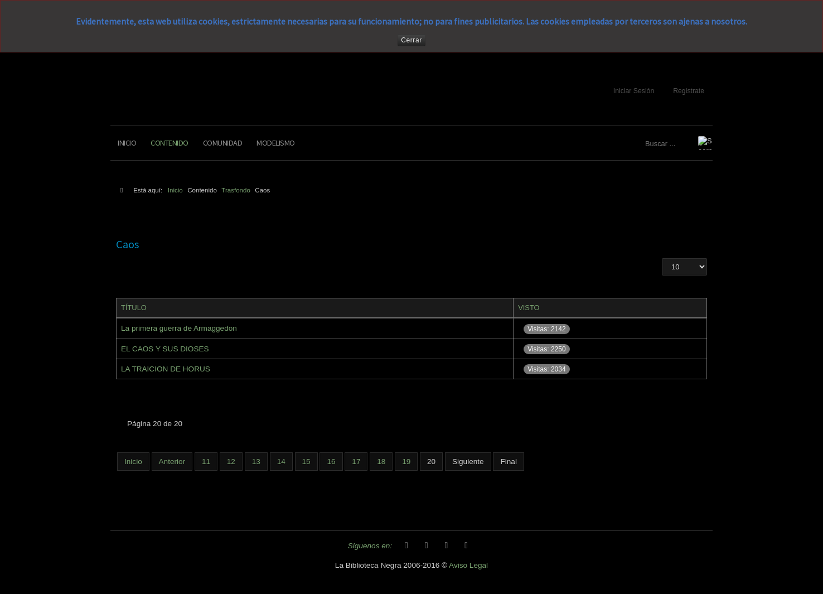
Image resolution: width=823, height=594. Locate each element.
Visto (529, 307)
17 (356, 461)
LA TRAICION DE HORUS (165, 369)
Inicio (127, 143)
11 (206, 461)
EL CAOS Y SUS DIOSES (165, 349)
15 (306, 461)
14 (281, 461)
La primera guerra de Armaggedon (179, 328)
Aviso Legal (468, 565)
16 (331, 461)
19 (406, 461)
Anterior (172, 461)
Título (134, 307)
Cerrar (411, 40)
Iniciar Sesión (633, 91)
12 (231, 461)
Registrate (688, 91)
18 (381, 461)
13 (256, 461)
